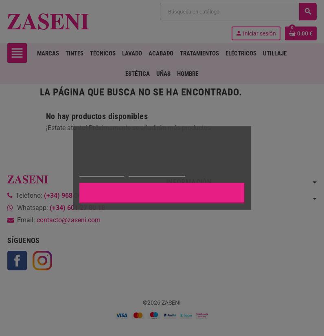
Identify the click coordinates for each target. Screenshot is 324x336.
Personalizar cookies (157, 172)
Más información (101, 172)
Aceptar (162, 193)
